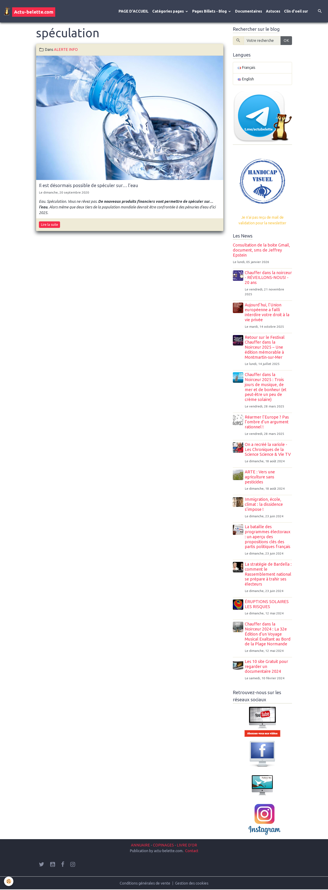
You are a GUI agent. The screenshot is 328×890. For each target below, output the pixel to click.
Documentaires (248, 11)
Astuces (273, 11)
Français (246, 68)
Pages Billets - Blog (210, 11)
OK (286, 41)
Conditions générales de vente (145, 883)
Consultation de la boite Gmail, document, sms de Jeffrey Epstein (261, 250)
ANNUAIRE (140, 845)
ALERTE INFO (66, 50)
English (246, 79)
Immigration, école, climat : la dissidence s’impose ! (264, 504)
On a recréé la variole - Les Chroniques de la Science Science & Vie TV (268, 450)
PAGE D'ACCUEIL (134, 11)
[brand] (29, 11)
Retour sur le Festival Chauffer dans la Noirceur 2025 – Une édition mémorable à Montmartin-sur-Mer (265, 347)
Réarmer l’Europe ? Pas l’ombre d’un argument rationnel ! (267, 422)
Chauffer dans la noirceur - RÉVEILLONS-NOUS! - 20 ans (267, 278)
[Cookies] (9, 881)
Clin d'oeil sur (296, 11)
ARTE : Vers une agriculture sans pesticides (260, 477)
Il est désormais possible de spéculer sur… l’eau (88, 185)
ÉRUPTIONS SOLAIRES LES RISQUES (267, 604)
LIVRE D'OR (186, 845)
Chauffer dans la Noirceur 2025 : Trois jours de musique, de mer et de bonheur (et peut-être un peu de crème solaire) (266, 387)
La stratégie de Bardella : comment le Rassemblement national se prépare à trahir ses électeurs (268, 574)
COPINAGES (163, 845)
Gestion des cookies (192, 883)
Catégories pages (168, 11)
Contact (191, 851)
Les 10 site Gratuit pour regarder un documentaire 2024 (266, 667)
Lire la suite (49, 225)
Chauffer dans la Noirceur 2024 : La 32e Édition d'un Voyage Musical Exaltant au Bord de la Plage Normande (268, 634)
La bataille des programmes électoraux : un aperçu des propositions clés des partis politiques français (268, 537)
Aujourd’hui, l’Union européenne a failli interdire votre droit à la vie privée (267, 312)
